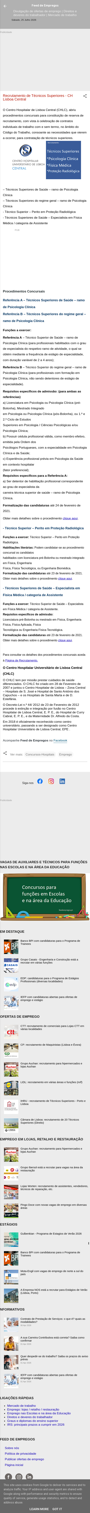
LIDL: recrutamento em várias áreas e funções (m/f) (51, 1082)
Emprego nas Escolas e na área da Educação (39, 1413)
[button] (85, 96)
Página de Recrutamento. (21, 660)
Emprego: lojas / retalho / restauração (33, 1409)
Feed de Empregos (45, 5)
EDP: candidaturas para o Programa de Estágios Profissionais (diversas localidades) (50, 980)
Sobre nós (12, 1448)
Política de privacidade (20, 1453)
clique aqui (70, 518)
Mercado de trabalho (21, 1405)
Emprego (65, 754)
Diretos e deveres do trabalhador (30, 1417)
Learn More (39, 1509)
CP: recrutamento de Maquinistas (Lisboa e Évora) (51, 1044)
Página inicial (14, 1465)
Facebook (60, 740)
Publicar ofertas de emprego (24, 1459)
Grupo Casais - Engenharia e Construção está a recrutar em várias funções (49, 961)
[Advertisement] (45, 59)
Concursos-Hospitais (40, 754)
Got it (57, 1509)
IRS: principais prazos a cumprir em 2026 (35, 1424)
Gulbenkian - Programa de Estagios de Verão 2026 (51, 1233)
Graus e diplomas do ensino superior (32, 1421)
